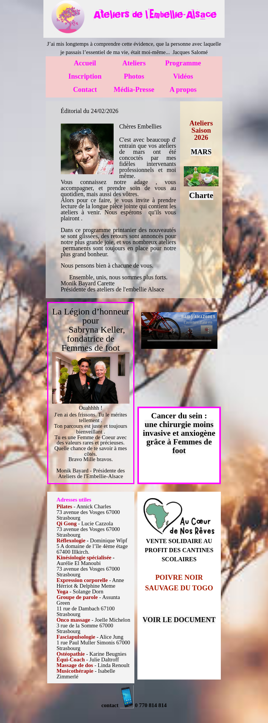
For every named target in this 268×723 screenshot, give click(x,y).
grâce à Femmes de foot (179, 446)
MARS (201, 152)
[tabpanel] (155, 15)
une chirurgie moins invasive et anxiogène (179, 429)
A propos (183, 89)
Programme (183, 63)
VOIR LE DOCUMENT (179, 620)
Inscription (85, 76)
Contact (85, 89)
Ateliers (134, 63)
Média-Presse (134, 89)
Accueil (85, 63)
